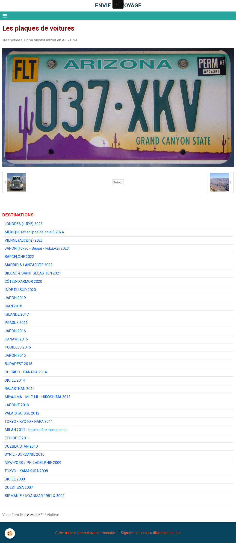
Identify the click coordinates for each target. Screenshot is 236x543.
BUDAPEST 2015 (18, 364)
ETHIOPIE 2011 (17, 438)
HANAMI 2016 (16, 339)
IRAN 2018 (13, 306)
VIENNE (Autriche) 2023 (24, 240)
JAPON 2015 (15, 355)
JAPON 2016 (15, 331)
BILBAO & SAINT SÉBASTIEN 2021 (33, 273)
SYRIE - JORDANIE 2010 (24, 454)
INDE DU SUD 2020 (20, 290)
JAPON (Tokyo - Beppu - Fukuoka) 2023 (37, 248)
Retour (118, 182)
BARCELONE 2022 (19, 256)
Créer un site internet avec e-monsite (85, 533)
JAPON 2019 (15, 298)
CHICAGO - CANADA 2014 (26, 372)
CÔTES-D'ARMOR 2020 (23, 281)
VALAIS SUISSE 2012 (22, 413)
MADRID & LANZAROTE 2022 (29, 265)
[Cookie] (10, 533)
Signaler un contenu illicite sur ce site (151, 533)
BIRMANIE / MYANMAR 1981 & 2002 (35, 496)
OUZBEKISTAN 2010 (21, 446)
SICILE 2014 (15, 380)
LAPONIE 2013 (17, 405)
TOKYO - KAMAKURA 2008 (26, 471)
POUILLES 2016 (18, 347)
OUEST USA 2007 (19, 487)
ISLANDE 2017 (17, 314)
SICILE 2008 (15, 479)
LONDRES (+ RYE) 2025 (24, 224)
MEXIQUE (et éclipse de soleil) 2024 (34, 232)
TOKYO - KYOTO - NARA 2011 (29, 421)
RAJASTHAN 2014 (20, 388)
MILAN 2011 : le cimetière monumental (36, 430)
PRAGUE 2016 (16, 322)
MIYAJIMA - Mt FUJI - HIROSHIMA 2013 (38, 397)
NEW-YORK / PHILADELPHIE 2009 (33, 462)
